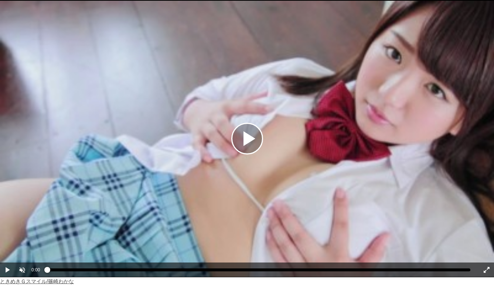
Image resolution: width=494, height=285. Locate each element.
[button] (22, 270)
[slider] (258, 272)
